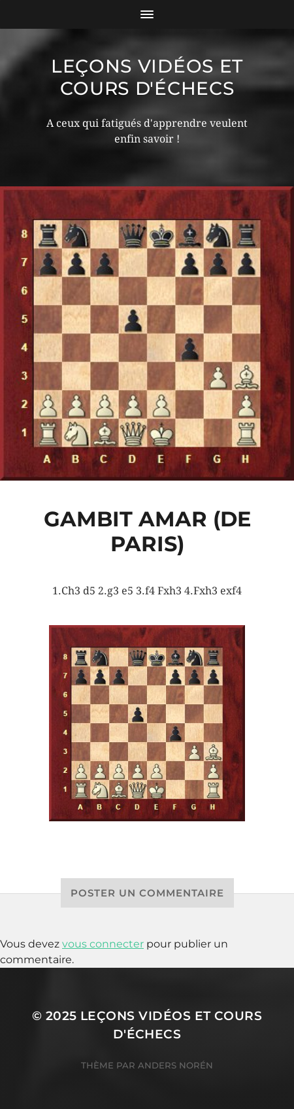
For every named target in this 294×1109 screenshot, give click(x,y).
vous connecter (103, 944)
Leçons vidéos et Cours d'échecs (147, 77)
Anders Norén (175, 1065)
